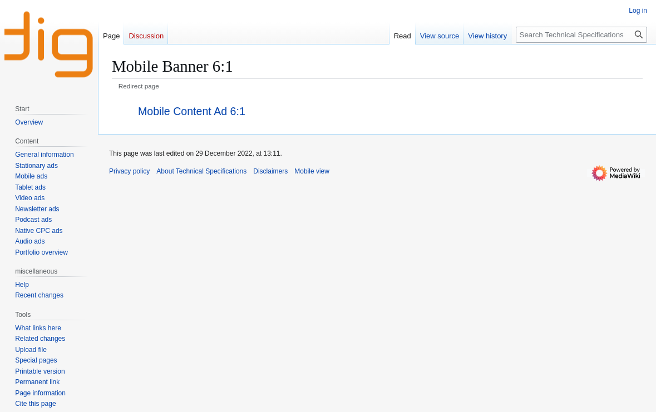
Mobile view (311, 171)
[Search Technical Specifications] (581, 35)
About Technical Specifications (201, 171)
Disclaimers (270, 171)
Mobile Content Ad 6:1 (191, 111)
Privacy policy (129, 171)
